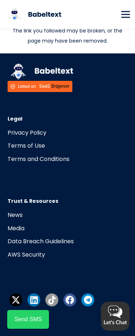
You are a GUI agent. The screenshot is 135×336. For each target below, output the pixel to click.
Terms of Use (26, 145)
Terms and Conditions (38, 159)
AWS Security (26, 254)
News (15, 215)
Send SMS (28, 319)
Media (16, 228)
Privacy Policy (27, 132)
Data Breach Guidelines (41, 241)
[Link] (33, 14)
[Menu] (125, 14)
